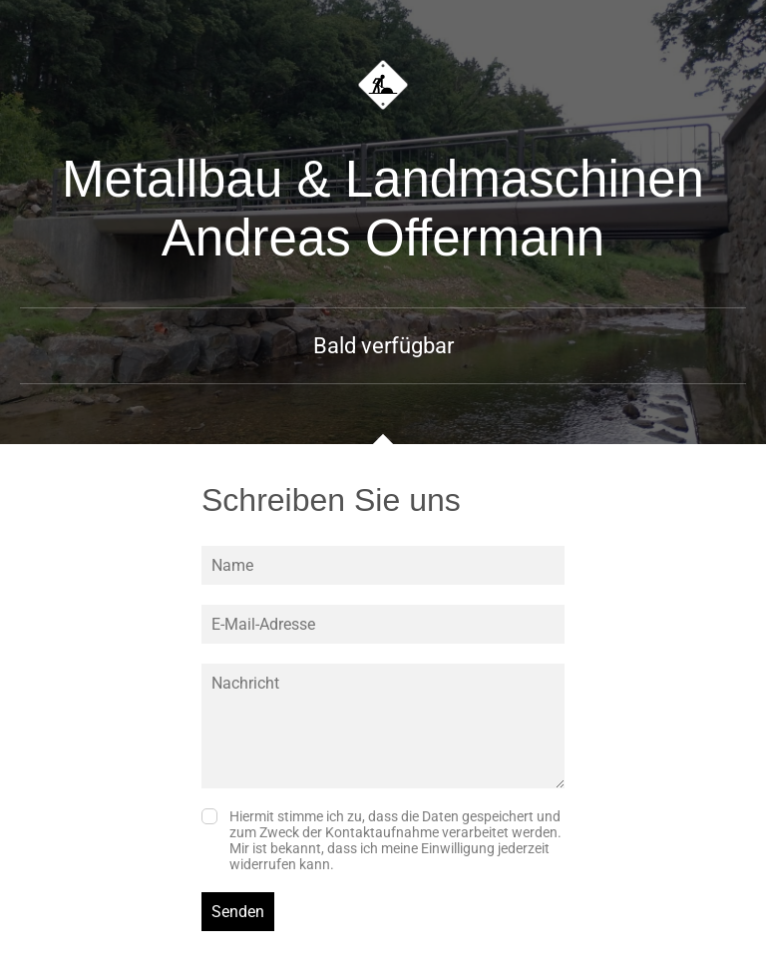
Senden (237, 911)
